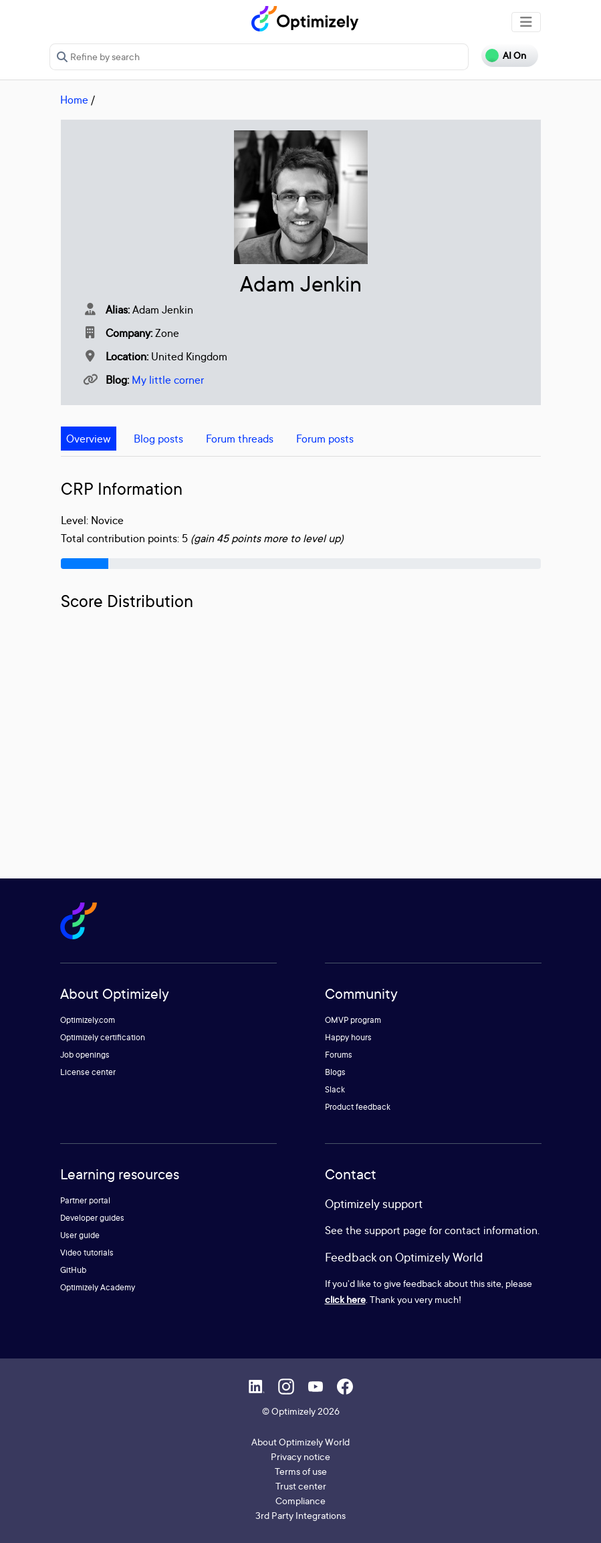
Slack (335, 1089)
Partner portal (85, 1200)
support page (395, 1230)
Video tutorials (87, 1252)
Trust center (300, 1485)
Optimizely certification (102, 1037)
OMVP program (353, 1020)
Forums (338, 1054)
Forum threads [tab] (239, 438)
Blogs (335, 1072)
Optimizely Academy (97, 1287)
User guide (80, 1235)
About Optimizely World (300, 1441)
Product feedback (357, 1106)
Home (74, 99)
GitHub (73, 1270)
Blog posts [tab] (158, 438)
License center (88, 1072)
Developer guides (92, 1217)
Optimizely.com (87, 1020)
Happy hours (348, 1037)
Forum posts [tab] (325, 438)
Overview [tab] (88, 438)
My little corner (168, 379)
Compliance (300, 1500)
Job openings (85, 1054)
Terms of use (301, 1471)
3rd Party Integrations (300, 1515)
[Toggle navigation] (526, 22)
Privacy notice (300, 1456)
